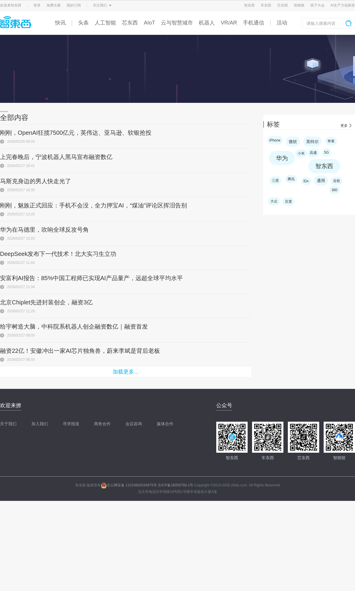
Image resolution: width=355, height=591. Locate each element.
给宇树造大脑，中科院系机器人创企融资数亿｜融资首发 (74, 326)
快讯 (60, 23)
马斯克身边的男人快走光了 (35, 181)
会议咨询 (133, 424)
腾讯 (291, 179)
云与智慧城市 (177, 23)
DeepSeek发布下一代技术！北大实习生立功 (58, 254)
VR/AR (229, 23)
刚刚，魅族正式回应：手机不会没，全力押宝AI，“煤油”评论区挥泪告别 (93, 205)
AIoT (149, 23)
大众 (273, 201)
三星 (275, 180)
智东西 (249, 5)
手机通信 (253, 23)
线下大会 (317, 5)
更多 (344, 126)
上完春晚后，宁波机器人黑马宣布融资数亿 (56, 157)
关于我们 (8, 424)
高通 (313, 153)
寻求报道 (71, 424)
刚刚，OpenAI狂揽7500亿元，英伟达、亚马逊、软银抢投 (75, 132)
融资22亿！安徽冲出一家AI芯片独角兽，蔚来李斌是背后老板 (80, 351)
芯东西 (282, 5)
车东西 (266, 5)
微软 (293, 141)
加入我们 (39, 424)
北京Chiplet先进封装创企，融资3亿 (46, 302)
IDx (306, 181)
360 (335, 190)
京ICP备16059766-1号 (175, 485)
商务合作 (102, 424)
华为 (282, 158)
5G (326, 152)
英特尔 (312, 141)
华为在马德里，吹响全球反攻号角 (44, 229)
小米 (301, 153)
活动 (282, 23)
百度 (288, 201)
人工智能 (105, 23)
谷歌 (336, 181)
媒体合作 (165, 424)
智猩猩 (299, 5)
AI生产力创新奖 (342, 5)
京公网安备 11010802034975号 (129, 485)
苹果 (331, 141)
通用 (321, 180)
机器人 (207, 23)
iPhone (275, 140)
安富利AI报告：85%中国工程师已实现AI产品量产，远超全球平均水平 (91, 278)
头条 (83, 23)
